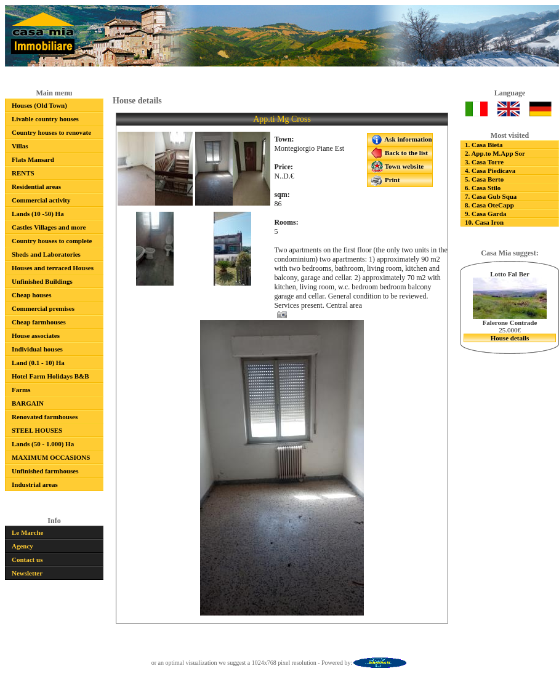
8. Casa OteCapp (489, 205)
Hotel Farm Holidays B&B (50, 376)
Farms (21, 389)
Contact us (27, 559)
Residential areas (36, 186)
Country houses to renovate (51, 132)
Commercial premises (43, 308)
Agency (22, 546)
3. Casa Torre (484, 162)
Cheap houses (32, 295)
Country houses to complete (52, 240)
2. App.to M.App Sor (495, 153)
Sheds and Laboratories (46, 254)
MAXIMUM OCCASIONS (51, 457)
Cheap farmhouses (39, 322)
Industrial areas (35, 484)
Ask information (401, 140)
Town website (397, 167)
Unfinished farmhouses (45, 471)
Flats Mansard (33, 159)
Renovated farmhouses (45, 416)
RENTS (23, 173)
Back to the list (399, 153)
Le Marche (27, 532)
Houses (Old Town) (39, 105)
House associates (36, 335)
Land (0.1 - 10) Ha (38, 362)
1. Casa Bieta (483, 144)
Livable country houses (45, 118)
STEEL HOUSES (37, 430)
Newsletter (27, 573)
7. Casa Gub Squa (491, 196)
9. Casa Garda (486, 213)
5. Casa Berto (484, 179)
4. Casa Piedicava (490, 170)
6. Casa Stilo (483, 187)
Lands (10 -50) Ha (38, 213)
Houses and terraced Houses (53, 267)
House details (510, 338)
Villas (20, 146)
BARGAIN (28, 403)
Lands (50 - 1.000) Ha (43, 443)
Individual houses (37, 349)
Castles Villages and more (49, 227)
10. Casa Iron (484, 222)
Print (385, 180)
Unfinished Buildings (42, 281)
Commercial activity (41, 200)
